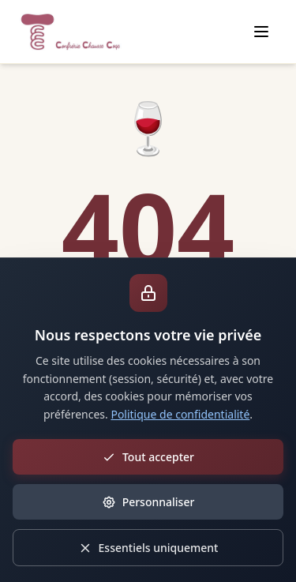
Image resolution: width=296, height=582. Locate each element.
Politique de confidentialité (180, 414)
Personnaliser (148, 501)
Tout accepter (148, 456)
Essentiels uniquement (148, 547)
